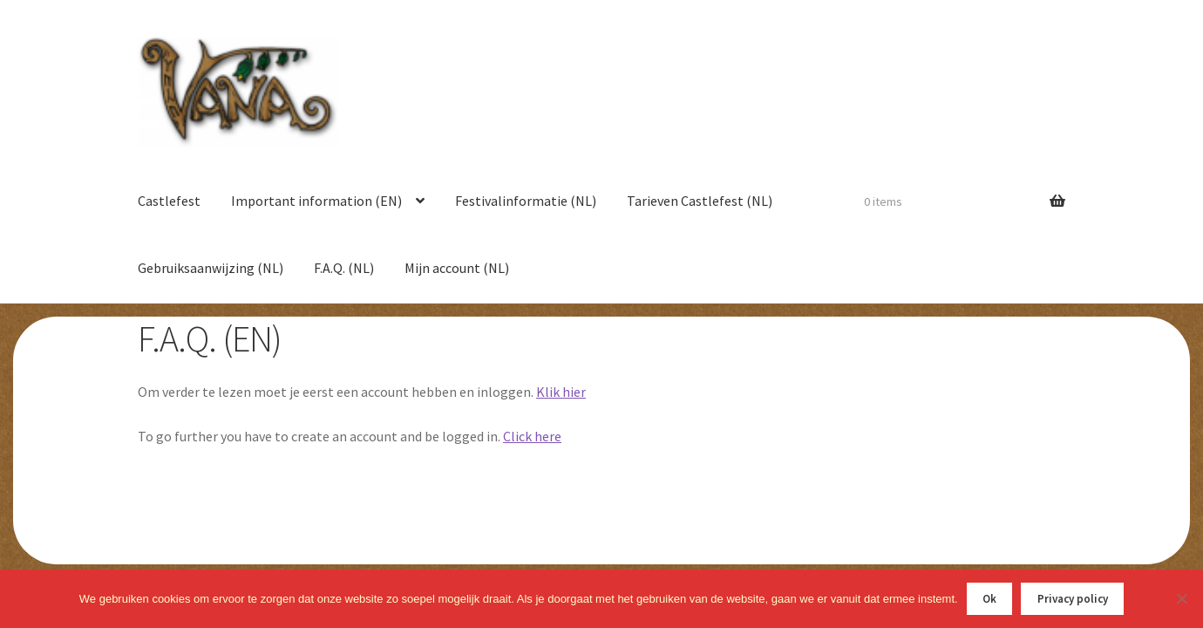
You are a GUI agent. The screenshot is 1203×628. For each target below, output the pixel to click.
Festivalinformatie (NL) (525, 200)
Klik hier (561, 391)
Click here (532, 436)
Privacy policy (1072, 598)
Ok (989, 598)
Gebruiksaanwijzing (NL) (210, 267)
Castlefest (169, 200)
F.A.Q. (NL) (344, 267)
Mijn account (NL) (456, 267)
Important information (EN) (316, 200)
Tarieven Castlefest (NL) (699, 200)
